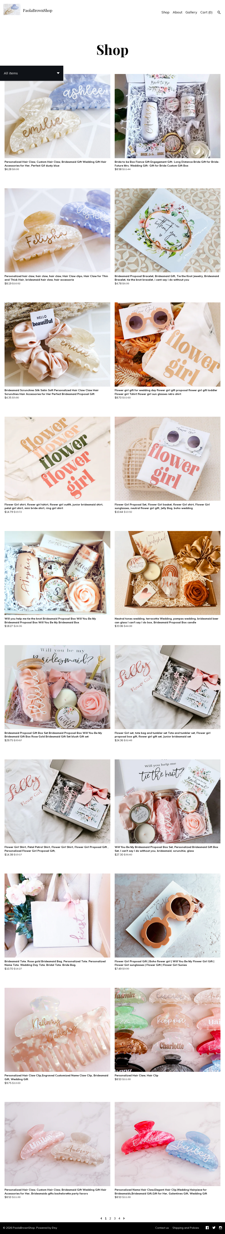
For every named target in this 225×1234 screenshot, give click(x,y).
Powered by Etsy (46, 1227)
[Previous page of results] (101, 1218)
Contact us (162, 1227)
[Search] (219, 13)
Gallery (191, 12)
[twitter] (214, 1228)
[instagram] (220, 1228)
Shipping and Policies (185, 1227)
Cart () (206, 12)
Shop (165, 12)
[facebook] (207, 1228)
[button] (31, 73)
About (177, 12)
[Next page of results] (124, 1218)
